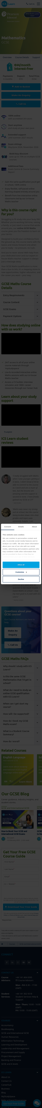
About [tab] (34, 527)
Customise (21, 572)
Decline (21, 579)
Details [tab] (21, 527)
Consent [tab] (7, 527)
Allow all (21, 565)
